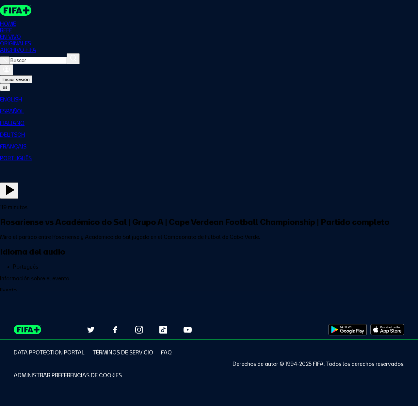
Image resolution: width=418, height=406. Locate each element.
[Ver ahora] (9, 191)
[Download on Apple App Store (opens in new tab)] (387, 329)
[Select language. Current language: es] (5, 87)
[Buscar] (73, 59)
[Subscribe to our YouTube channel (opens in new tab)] (187, 329)
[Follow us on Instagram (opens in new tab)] (139, 329)
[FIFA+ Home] (16, 10)
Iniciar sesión (16, 80)
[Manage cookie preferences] (68, 375)
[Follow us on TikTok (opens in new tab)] (163, 329)
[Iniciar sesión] (6, 70)
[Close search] (4, 61)
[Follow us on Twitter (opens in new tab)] (91, 329)
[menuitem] (209, 100)
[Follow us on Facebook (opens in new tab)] (115, 329)
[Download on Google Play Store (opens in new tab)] (347, 329)
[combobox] (38, 60)
